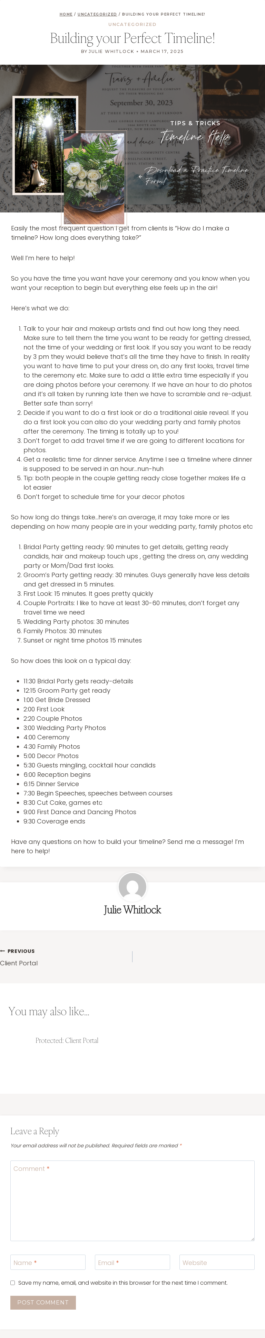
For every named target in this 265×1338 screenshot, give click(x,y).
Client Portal (63, 956)
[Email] (132, 1262)
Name (25, 1263)
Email (108, 1263)
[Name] (48, 1262)
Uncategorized (132, 24)
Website (195, 1263)
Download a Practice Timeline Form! (197, 176)
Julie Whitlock (111, 51)
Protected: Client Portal (67, 1040)
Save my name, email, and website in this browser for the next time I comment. (123, 1282)
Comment (31, 1169)
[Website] (217, 1262)
